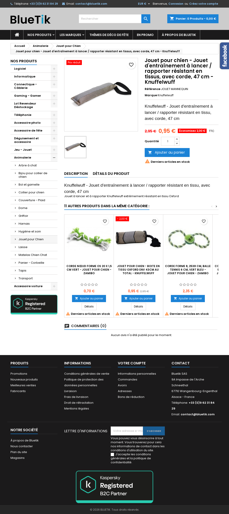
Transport (26, 278)
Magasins (18, 458)
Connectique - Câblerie (25, 86)
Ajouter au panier (166, 152)
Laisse (23, 247)
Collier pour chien (31, 192)
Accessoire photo (27, 123)
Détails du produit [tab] (111, 173)
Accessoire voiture (28, 286)
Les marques (70, 35)
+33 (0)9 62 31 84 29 (44, 4)
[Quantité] (167, 141)
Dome (23, 208)
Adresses (125, 391)
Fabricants (18, 391)
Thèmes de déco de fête (109, 35)
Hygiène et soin (30, 231)
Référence (152, 89)
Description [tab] (76, 173)
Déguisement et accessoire (26, 140)
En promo (145, 35)
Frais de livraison (76, 397)
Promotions (19, 374)
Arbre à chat (28, 165)
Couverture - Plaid (32, 200)
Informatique (24, 76)
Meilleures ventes (23, 385)
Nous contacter (22, 446)
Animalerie (22, 157)
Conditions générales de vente (86, 374)
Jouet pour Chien (31, 239)
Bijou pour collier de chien (33, 175)
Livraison (70, 391)
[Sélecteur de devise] (144, 4)
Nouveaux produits (24, 379)
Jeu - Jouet (23, 150)
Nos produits (39, 35)
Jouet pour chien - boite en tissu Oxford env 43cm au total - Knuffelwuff (138, 269)
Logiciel (20, 69)
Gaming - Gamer (27, 96)
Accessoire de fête (28, 130)
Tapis (22, 270)
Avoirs (122, 385)
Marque (151, 95)
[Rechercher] (114, 18)
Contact (181, 363)
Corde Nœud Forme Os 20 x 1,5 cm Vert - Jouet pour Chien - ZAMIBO (89, 269)
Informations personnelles (137, 374)
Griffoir (23, 216)
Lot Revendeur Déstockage (25, 105)
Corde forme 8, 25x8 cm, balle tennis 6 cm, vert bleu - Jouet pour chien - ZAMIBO (188, 269)
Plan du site (19, 452)
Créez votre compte (203, 4)
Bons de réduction (131, 397)
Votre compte (132, 363)
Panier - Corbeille (31, 263)
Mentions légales (76, 408)
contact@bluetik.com (91, 4)
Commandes (127, 379)
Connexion (175, 4)
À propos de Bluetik (179, 35)
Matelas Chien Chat (33, 255)
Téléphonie (22, 115)
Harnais (24, 223)
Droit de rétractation (78, 403)
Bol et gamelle (29, 184)
